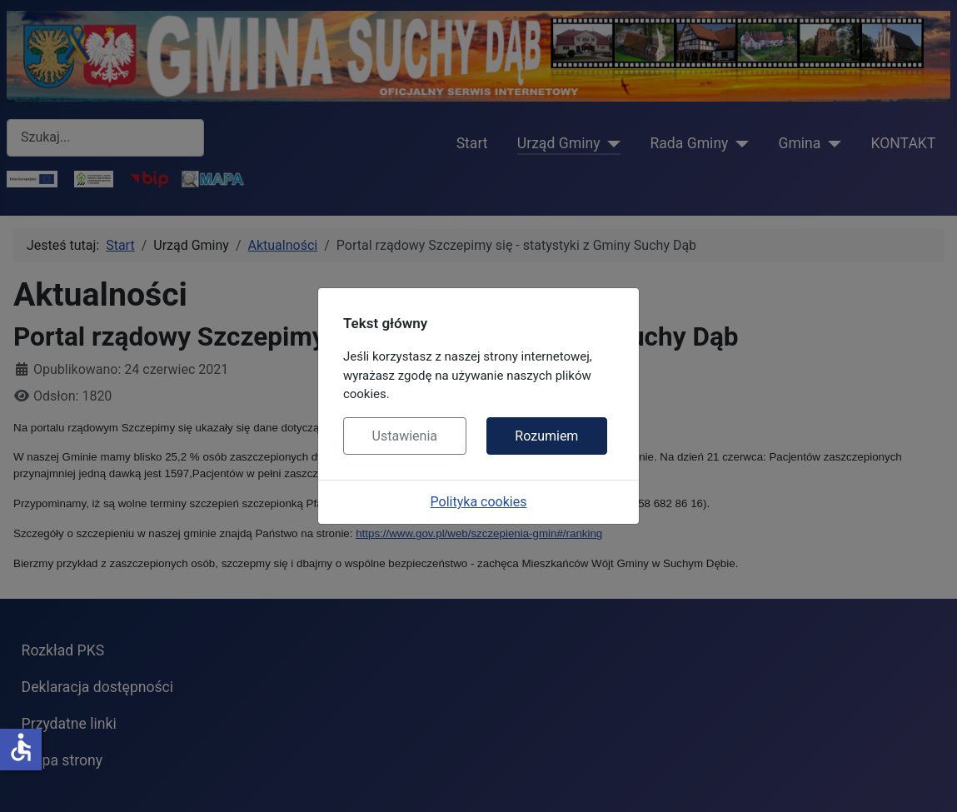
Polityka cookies (479, 502)
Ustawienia (404, 436)
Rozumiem (546, 436)
